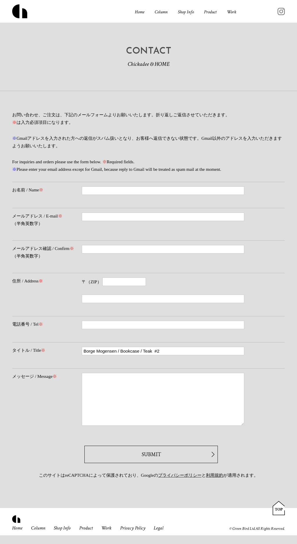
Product (210, 12)
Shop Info (186, 12)
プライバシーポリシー (180, 484)
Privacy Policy (132, 537)
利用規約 (214, 484)
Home (139, 12)
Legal (158, 537)
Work (231, 12)
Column (161, 12)
